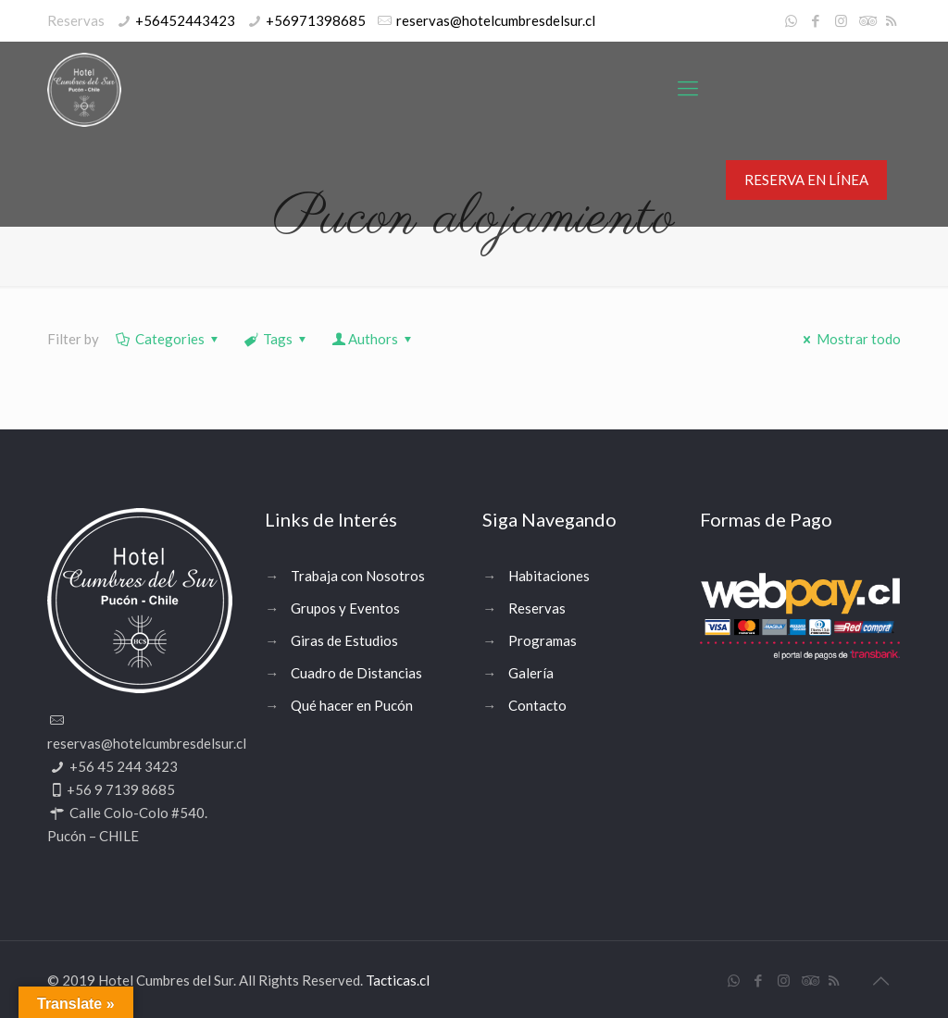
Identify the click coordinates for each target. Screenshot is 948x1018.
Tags (276, 338)
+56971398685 (316, 20)
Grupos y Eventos (345, 608)
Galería (531, 672)
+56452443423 (185, 20)
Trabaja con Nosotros (358, 575)
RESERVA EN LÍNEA (806, 179)
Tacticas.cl (398, 980)
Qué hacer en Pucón (352, 705)
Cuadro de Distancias (356, 672)
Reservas (537, 608)
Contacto (537, 705)
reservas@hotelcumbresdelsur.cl (495, 20)
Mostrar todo (849, 338)
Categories (168, 338)
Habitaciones (549, 575)
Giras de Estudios (344, 640)
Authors (373, 338)
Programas (542, 640)
